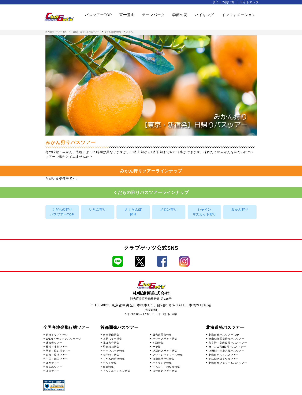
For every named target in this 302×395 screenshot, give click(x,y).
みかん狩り (239, 209)
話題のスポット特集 (165, 350)
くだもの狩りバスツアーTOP (62, 212)
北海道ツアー (54, 342)
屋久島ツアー (54, 366)
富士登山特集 (111, 334)
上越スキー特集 (112, 338)
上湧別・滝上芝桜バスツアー (226, 350)
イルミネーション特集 (116, 370)
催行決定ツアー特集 (165, 370)
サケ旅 (157, 346)
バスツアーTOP (98, 15)
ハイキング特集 (162, 362)
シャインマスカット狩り (204, 212)
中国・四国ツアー (57, 358)
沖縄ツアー (53, 370)
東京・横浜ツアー (57, 354)
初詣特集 (158, 342)
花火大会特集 (111, 342)
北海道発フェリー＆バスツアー (228, 362)
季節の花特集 (111, 346)
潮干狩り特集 (111, 354)
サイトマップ (249, 2)
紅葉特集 (108, 366)
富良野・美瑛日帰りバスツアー (228, 342)
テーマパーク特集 (114, 350)
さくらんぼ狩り (133, 212)
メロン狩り (168, 209)
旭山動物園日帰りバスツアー (226, 338)
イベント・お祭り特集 (166, 366)
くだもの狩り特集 (114, 358)
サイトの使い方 (223, 2)
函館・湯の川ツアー (58, 350)
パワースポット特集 (165, 338)
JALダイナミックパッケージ (63, 338)
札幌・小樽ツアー (57, 346)
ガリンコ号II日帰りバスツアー (227, 346)
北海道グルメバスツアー (224, 354)
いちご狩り (97, 209)
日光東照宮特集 (162, 334)
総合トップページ (57, 334)
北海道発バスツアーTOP (224, 334)
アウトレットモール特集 (168, 354)
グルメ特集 (110, 362)
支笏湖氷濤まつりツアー (224, 358)
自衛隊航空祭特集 (164, 358)
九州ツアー (53, 362)
